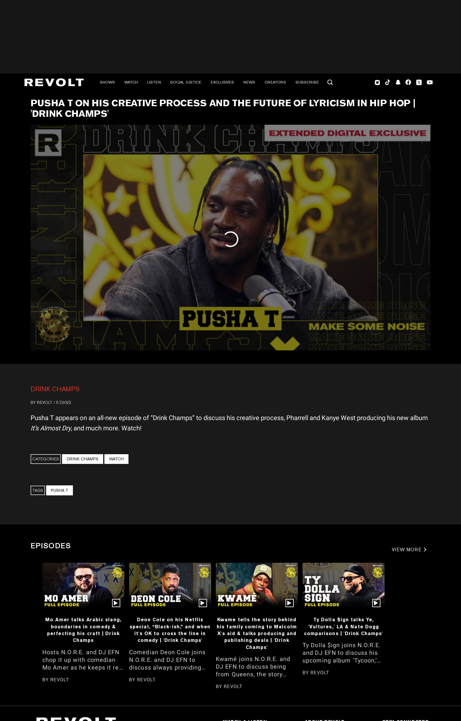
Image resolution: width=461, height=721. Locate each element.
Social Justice (185, 82)
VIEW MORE (407, 550)
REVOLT (44, 402)
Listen (154, 82)
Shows (107, 82)
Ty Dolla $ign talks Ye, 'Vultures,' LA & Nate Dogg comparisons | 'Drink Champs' (343, 626)
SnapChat (398, 82)
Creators (275, 82)
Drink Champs (55, 389)
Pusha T (59, 490)
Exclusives (222, 82)
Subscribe (307, 82)
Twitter (419, 82)
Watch (131, 82)
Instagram (377, 82)
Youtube (430, 83)
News (249, 82)
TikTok (387, 82)
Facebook (408, 82)
